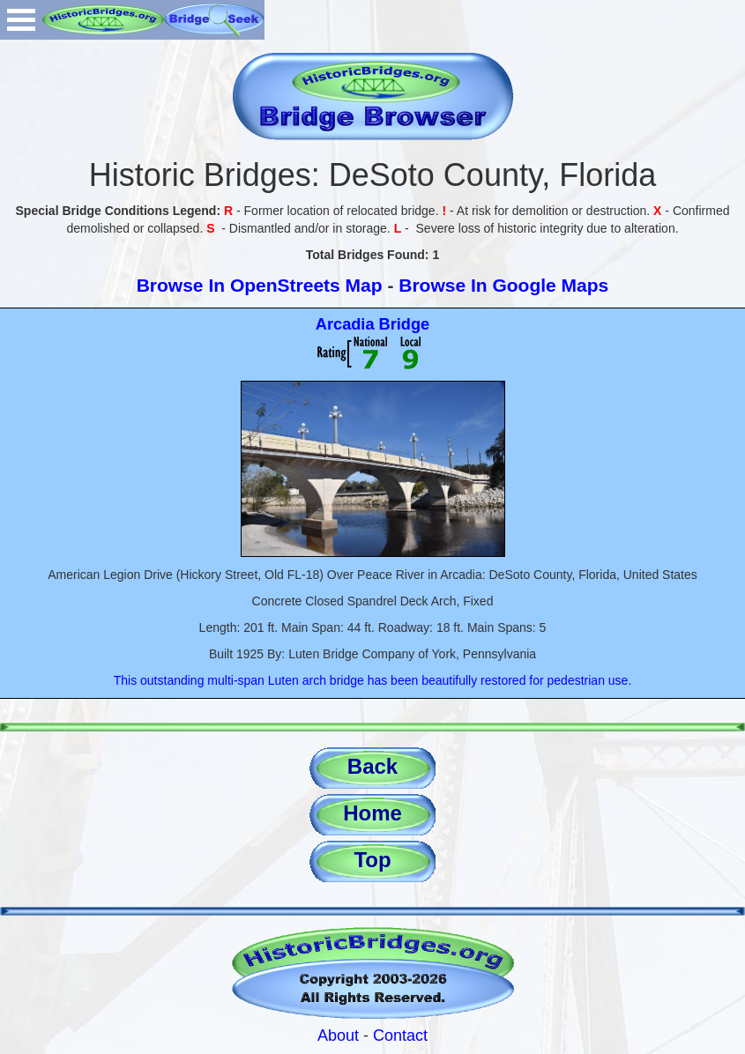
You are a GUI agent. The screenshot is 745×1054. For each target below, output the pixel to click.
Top (372, 860)
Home (372, 813)
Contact (400, 1035)
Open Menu (21, 20)
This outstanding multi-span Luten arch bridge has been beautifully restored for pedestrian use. (373, 680)
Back (372, 766)
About (338, 1035)
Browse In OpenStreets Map (260, 285)
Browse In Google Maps (503, 285)
